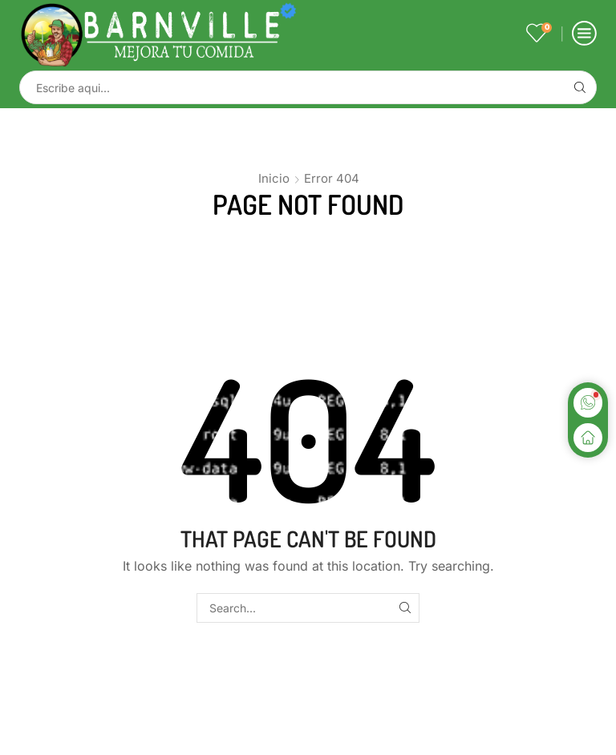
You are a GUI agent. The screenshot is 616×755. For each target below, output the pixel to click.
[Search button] (580, 87)
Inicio (274, 178)
